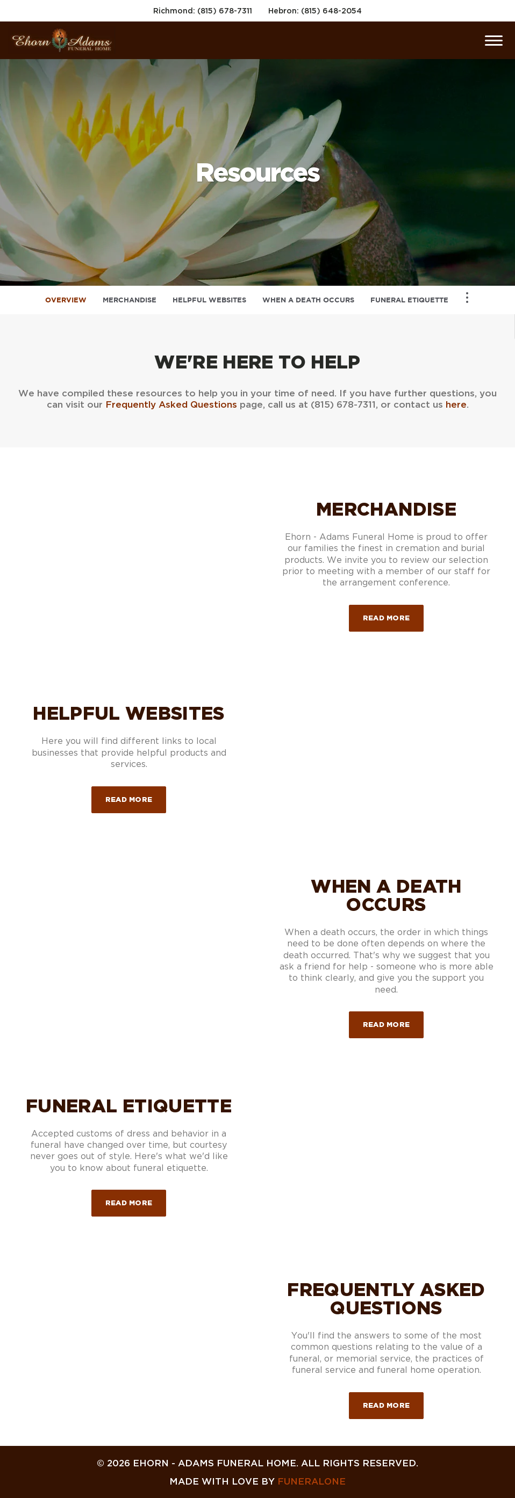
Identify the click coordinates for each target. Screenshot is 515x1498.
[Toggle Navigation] (467, 297)
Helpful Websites (209, 300)
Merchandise (129, 300)
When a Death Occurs (308, 300)
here (456, 404)
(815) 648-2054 (331, 10)
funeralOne (311, 1481)
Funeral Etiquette (409, 300)
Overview (66, 300)
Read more (393, 613)
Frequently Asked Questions (171, 404)
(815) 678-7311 (224, 10)
